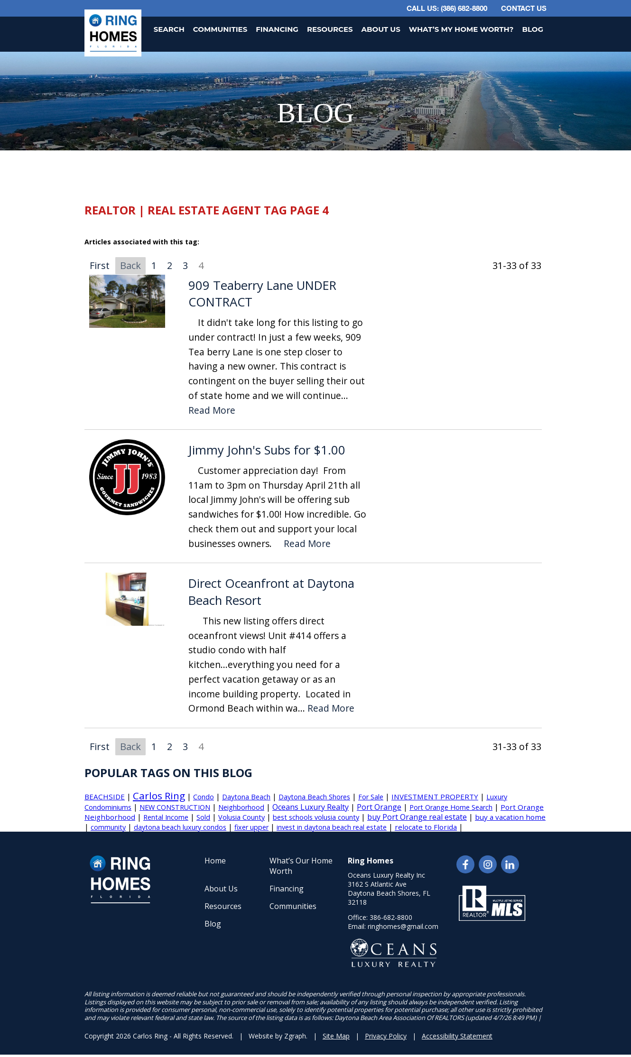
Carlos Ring (159, 795)
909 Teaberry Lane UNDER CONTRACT (262, 294)
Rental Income (165, 817)
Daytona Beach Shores (314, 796)
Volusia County (241, 817)
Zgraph (295, 1035)
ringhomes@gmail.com (403, 926)
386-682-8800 (391, 917)
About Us (381, 29)
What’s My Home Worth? (461, 29)
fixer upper (251, 827)
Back (130, 265)
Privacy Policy (386, 1035)
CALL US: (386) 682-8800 (447, 8)
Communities (220, 29)
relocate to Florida (426, 827)
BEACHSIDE (104, 796)
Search (169, 29)
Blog (532, 29)
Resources (330, 29)
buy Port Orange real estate (417, 817)
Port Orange (379, 807)
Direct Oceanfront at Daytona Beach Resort (271, 592)
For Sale (370, 796)
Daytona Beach (246, 796)
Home (215, 860)
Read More (211, 411)
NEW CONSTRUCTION (174, 807)
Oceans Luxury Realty (310, 807)
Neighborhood (241, 807)
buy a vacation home (510, 817)
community (108, 827)
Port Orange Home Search (450, 807)
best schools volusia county (316, 817)
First (100, 265)
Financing (277, 29)
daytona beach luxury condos (180, 827)
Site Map (336, 1035)
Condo (203, 796)
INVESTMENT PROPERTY (434, 796)
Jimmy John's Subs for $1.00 (266, 450)
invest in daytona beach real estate (332, 827)
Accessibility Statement (457, 1035)
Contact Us (524, 8)
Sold (203, 817)
